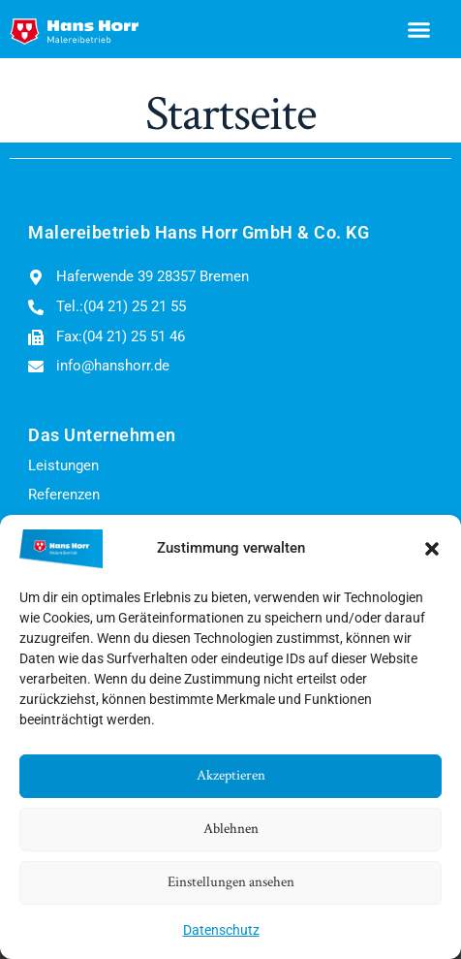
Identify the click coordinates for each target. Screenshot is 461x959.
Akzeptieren (231, 775)
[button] (432, 549)
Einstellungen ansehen (231, 882)
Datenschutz (221, 930)
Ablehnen (231, 828)
